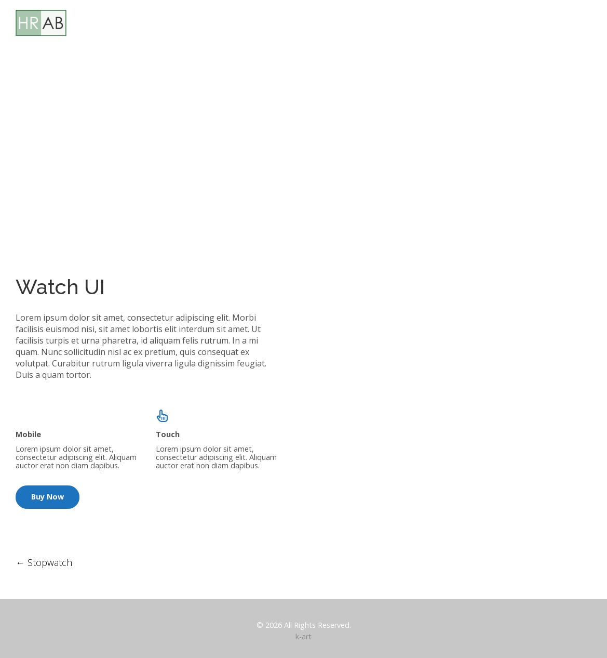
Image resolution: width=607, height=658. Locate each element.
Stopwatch (44, 562)
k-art (303, 636)
